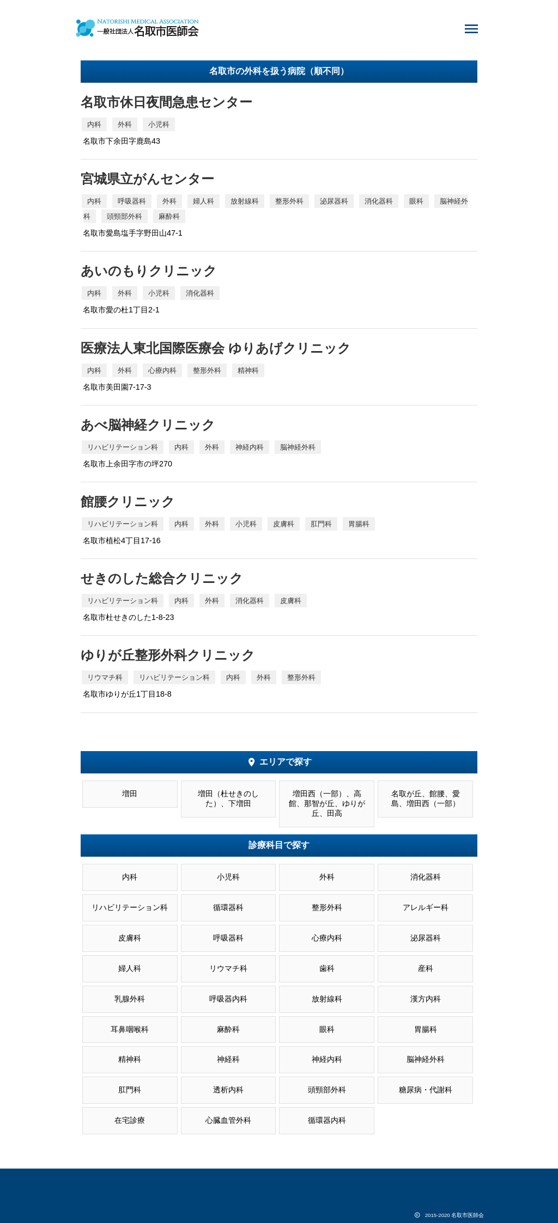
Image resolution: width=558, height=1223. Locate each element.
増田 (129, 794)
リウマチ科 (228, 968)
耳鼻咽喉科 (130, 1029)
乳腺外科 (129, 999)
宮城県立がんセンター (147, 178)
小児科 (228, 877)
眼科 (327, 1029)
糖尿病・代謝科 (425, 1090)
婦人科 (129, 968)
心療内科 (327, 938)
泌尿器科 (425, 938)
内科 (129, 877)
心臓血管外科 (228, 1120)
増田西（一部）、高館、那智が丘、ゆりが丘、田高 (327, 804)
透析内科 (228, 1090)
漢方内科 (425, 999)
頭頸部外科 (327, 1090)
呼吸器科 (228, 938)
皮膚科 (129, 938)
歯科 (327, 968)
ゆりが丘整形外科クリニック (168, 655)
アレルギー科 (425, 908)
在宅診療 (129, 1120)
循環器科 (228, 908)
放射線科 (327, 999)
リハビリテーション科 (130, 908)
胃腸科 (425, 1029)
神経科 (228, 1059)
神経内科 (327, 1059)
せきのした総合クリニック (162, 578)
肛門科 (129, 1090)
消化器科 (425, 877)
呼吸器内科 (228, 999)
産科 (425, 968)
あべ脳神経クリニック (148, 424)
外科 (327, 877)
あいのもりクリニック (149, 270)
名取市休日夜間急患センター (166, 102)
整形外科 (327, 908)
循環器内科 (327, 1120)
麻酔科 (228, 1029)
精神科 (129, 1059)
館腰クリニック (128, 501)
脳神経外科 (426, 1059)
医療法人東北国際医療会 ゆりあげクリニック (216, 348)
